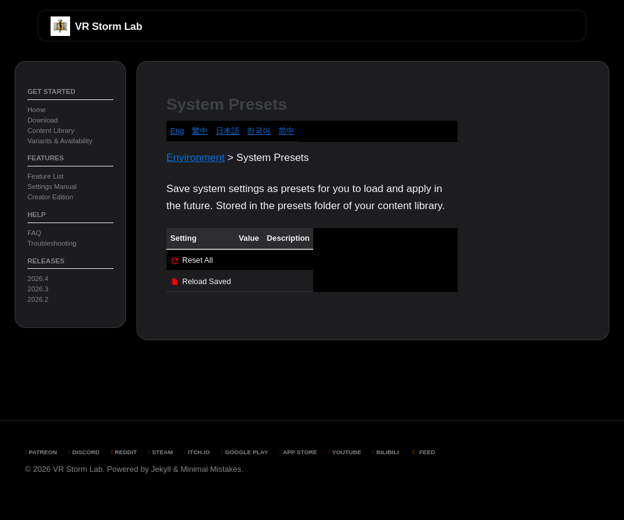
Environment (195, 157)
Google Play (244, 452)
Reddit (124, 452)
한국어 (259, 130)
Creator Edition (50, 197)
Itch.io (197, 452)
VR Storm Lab (108, 26)
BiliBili (385, 452)
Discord (83, 452)
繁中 (200, 130)
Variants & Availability (60, 140)
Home (36, 109)
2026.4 (37, 278)
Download (42, 120)
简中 (286, 130)
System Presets (226, 104)
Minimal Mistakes (210, 469)
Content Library (50, 130)
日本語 (227, 130)
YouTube (344, 452)
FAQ (34, 233)
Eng (177, 130)
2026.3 (37, 289)
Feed (422, 452)
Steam (160, 452)
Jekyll (161, 469)
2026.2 (37, 299)
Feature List (45, 176)
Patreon (41, 452)
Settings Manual (52, 186)
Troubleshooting (51, 243)
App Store (298, 452)
